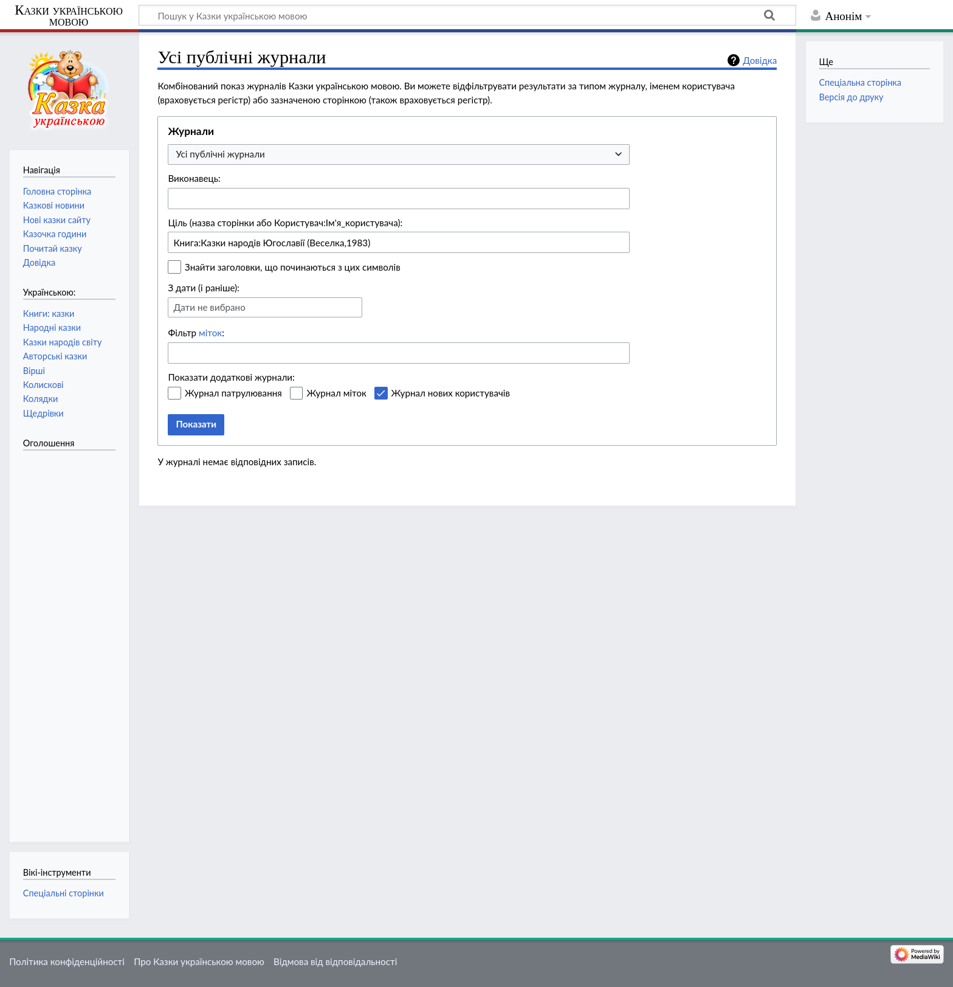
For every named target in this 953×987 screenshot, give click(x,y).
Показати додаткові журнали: (231, 377)
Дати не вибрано (209, 307)
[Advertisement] (71, 639)
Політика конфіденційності (67, 961)
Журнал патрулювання (233, 392)
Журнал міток (336, 392)
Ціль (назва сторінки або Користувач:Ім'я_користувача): (285, 222)
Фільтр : (196, 332)
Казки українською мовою (69, 16)
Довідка (760, 60)
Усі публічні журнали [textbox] (220, 153)
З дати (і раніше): (203, 287)
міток (210, 332)
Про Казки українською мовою (199, 961)
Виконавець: (194, 178)
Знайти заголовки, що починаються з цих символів (293, 266)
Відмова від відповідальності (335, 961)
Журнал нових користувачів (450, 392)
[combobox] (399, 154)
